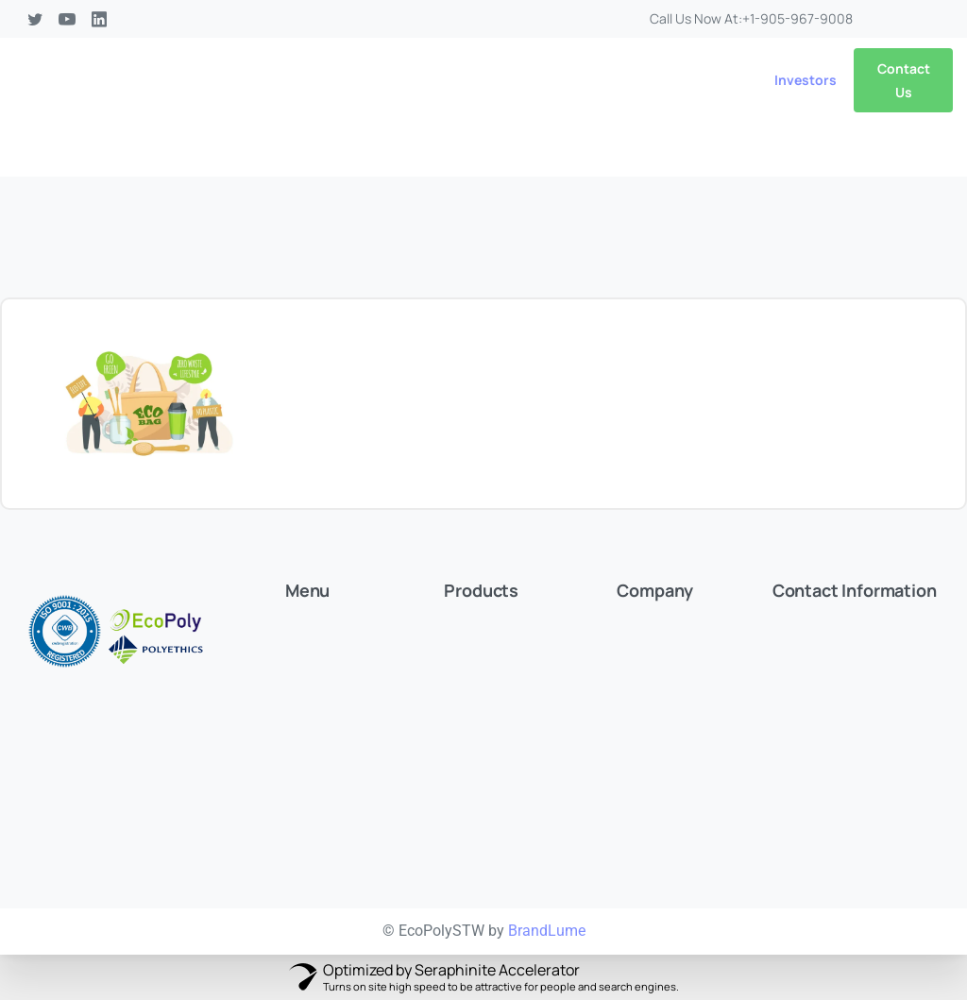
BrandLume (546, 931)
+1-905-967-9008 (797, 18)
